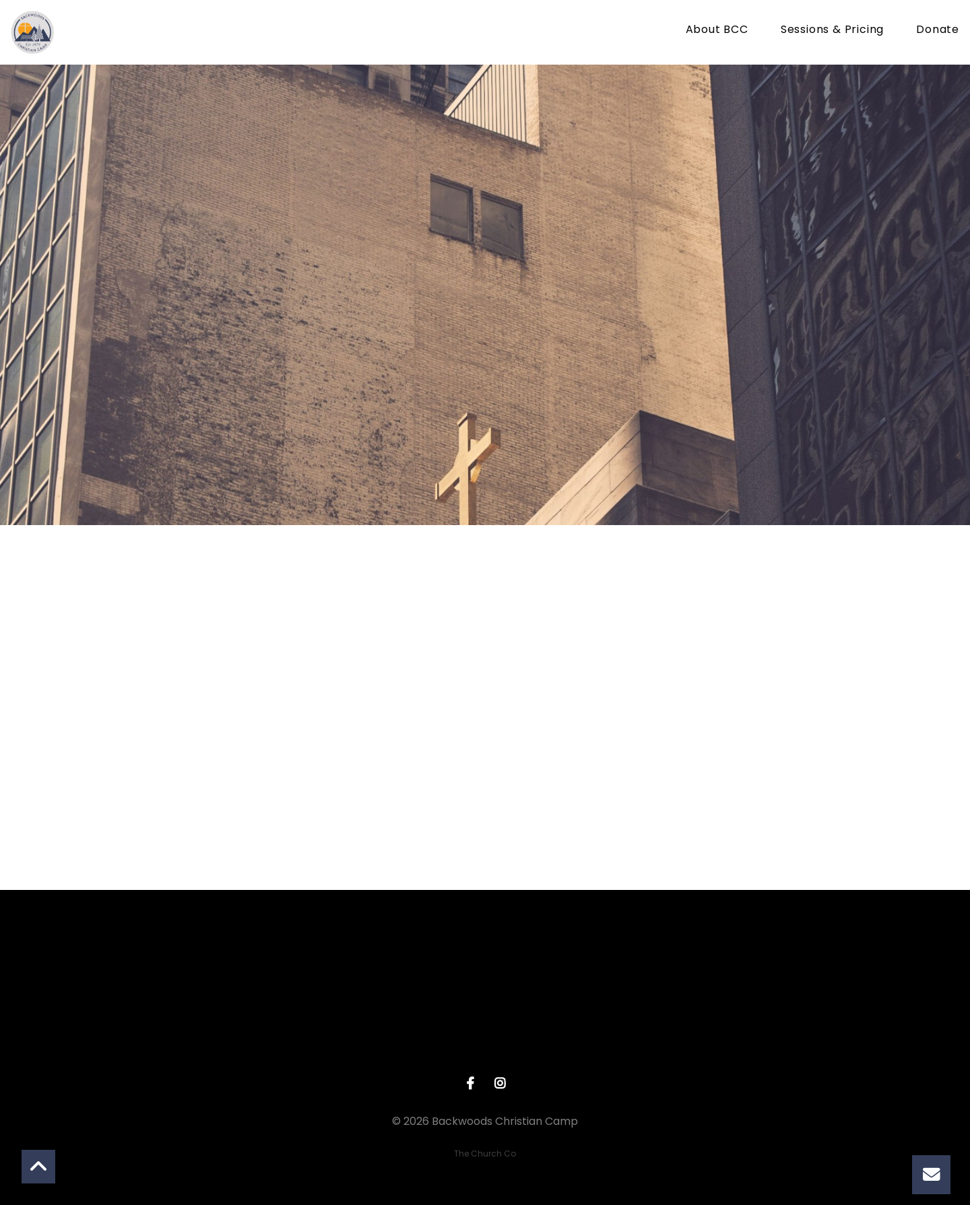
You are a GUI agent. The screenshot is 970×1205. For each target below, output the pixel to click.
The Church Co (485, 1153)
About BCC (717, 30)
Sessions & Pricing (832, 30)
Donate (937, 30)
